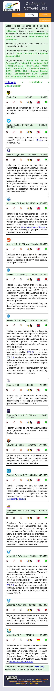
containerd (31, 227)
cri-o (23, 227)
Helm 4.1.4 (26, 63)
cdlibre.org (11, 31)
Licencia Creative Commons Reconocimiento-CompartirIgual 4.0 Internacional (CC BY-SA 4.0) (28, 681)
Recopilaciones (44, 20)
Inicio (18, 15)
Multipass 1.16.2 (15, 66)
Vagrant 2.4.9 (18, 76)
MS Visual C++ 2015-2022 (21, 661)
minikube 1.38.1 (40, 63)
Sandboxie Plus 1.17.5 (26, 74)
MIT (30, 580)
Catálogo (31, 15)
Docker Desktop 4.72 (26, 53)
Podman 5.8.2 (20, 68)
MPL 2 (30, 352)
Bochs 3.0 (32, 61)
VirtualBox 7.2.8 (34, 76)
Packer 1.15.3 (32, 66)
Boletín (45, 15)
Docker (39, 140)
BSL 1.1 (10, 357)
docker (42, 227)
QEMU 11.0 (21, 71)
